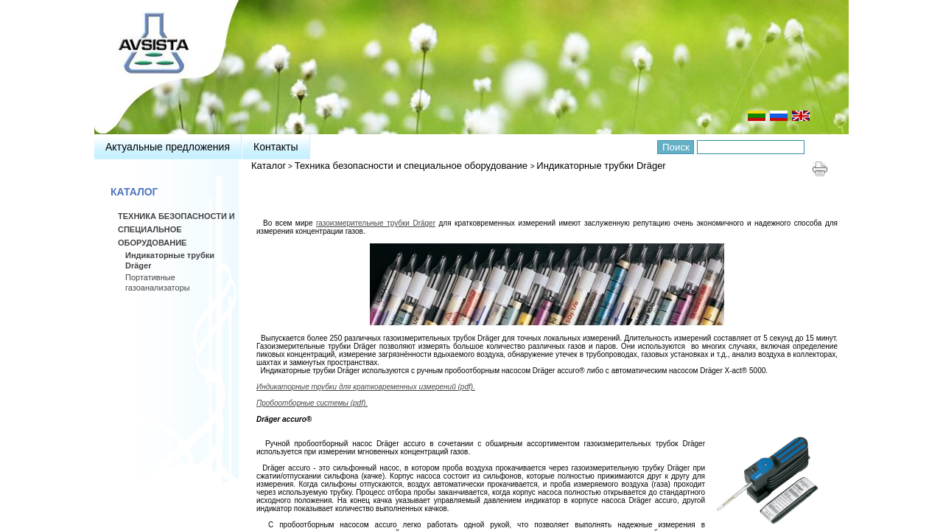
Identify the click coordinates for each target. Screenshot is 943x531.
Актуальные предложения (167, 147)
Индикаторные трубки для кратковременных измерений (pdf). (365, 387)
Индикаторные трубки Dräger (600, 165)
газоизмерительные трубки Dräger (375, 223)
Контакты (275, 147)
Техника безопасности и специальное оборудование (412, 165)
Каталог (268, 165)
